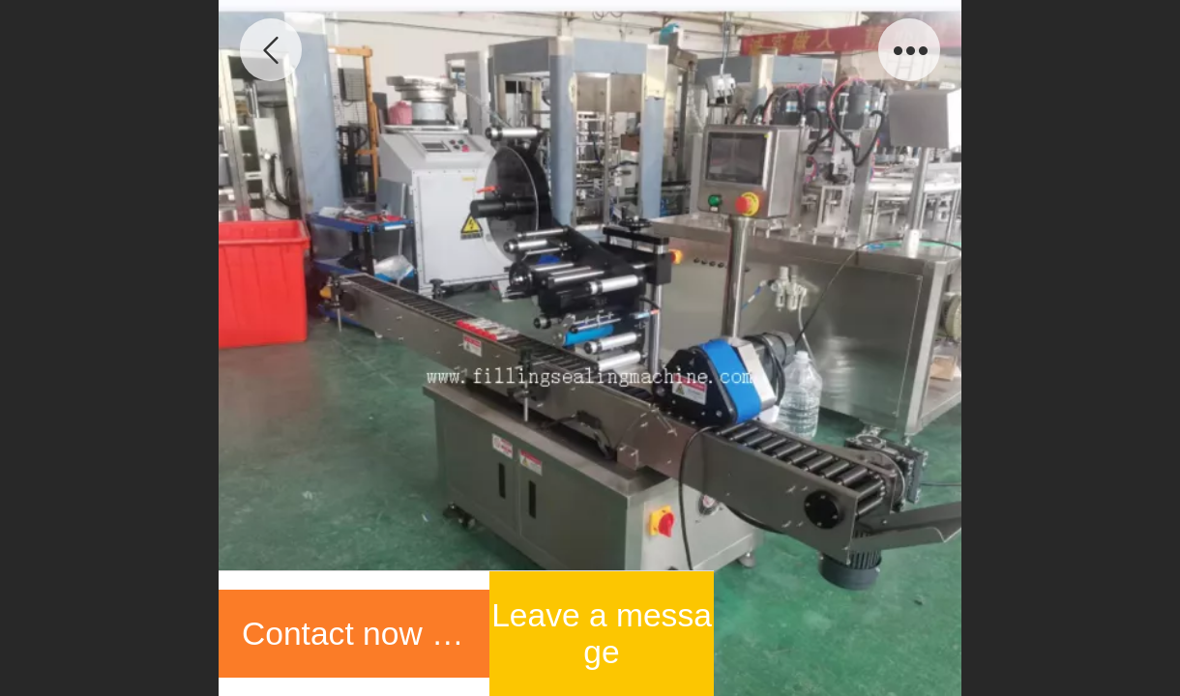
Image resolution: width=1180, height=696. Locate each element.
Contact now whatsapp (365, 634)
